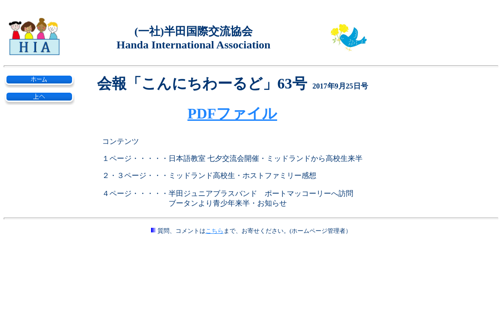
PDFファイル (232, 113)
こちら (215, 230)
